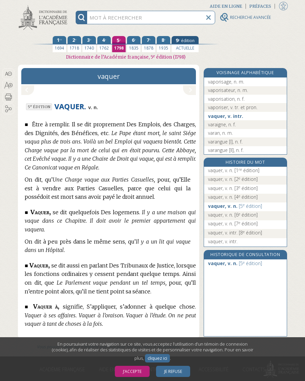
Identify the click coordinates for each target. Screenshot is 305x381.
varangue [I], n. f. (225, 141)
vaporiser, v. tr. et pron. (232, 107)
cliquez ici (157, 358)
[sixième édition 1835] (134, 44)
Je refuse (173, 371)
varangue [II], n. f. (226, 150)
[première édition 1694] (59, 44)
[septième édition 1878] (148, 44)
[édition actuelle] (185, 44)
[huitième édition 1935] (163, 44)
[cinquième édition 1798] (119, 44)
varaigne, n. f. (222, 124)
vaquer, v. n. (233, 170)
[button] (8, 73)
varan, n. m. (220, 133)
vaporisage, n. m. (226, 81)
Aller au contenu (44, 5)
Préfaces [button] (260, 6)
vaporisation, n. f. (226, 99)
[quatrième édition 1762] (104, 44)
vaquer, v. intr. (225, 116)
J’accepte (132, 371)
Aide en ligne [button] (226, 6)
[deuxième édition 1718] (74, 44)
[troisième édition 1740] (89, 44)
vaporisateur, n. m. (228, 90)
